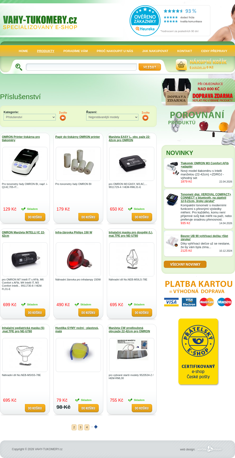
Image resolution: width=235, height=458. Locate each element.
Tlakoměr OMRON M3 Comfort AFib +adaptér (205, 165)
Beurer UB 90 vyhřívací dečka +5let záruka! (204, 237)
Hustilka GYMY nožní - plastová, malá (77, 329)
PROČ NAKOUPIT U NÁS (115, 51)
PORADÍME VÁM (75, 51)
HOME (23, 51)
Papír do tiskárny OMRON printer (77, 137)
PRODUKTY (45, 51)
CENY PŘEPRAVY (214, 51)
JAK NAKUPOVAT (155, 51)
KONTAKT (184, 51)
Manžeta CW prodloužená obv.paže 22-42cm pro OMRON (129, 329)
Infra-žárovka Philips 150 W (73, 232)
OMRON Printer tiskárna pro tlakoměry (21, 138)
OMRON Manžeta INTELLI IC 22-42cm (23, 234)
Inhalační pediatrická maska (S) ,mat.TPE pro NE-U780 (23, 329)
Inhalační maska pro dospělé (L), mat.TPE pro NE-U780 (131, 234)
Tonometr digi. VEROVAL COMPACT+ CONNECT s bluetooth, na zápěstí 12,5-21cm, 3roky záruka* (206, 198)
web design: (201, 449)
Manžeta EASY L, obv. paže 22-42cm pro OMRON (129, 138)
